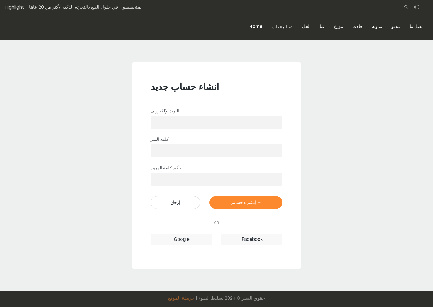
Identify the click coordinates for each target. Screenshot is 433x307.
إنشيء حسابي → (245, 202)
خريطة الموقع (181, 298)
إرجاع (175, 202)
